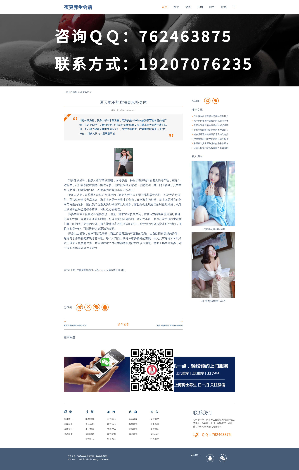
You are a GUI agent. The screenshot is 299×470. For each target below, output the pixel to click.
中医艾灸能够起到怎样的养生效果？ (211, 130)
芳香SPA (111, 429)
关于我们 (154, 419)
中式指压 (111, 419)
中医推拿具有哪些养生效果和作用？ (211, 143)
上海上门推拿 (70, 92)
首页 (164, 7)
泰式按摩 (111, 434)
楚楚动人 (89, 439)
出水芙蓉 (89, 429)
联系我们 (154, 439)
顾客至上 (68, 424)
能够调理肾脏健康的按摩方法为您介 (211, 134)
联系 (224, 7)
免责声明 (154, 429)
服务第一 (68, 419)
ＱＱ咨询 (133, 419)
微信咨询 (133, 424)
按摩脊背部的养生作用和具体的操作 (211, 139)
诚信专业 (68, 429)
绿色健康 (68, 434)
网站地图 (154, 434)
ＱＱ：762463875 (216, 434)
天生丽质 (89, 424)
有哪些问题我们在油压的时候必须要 (211, 125)
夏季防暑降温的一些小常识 (75, 325)
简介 (176, 7)
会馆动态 (84, 92)
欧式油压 (111, 424)
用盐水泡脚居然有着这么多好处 (170, 325)
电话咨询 (133, 434)
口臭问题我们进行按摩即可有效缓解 (211, 148)
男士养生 (111, 439)
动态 (188, 7)
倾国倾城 (89, 434)
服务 (212, 7)
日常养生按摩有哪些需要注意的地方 (211, 116)
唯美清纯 (89, 419)
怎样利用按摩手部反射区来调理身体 (211, 121)
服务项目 (154, 424)
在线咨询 (133, 429)
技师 (200, 7)
